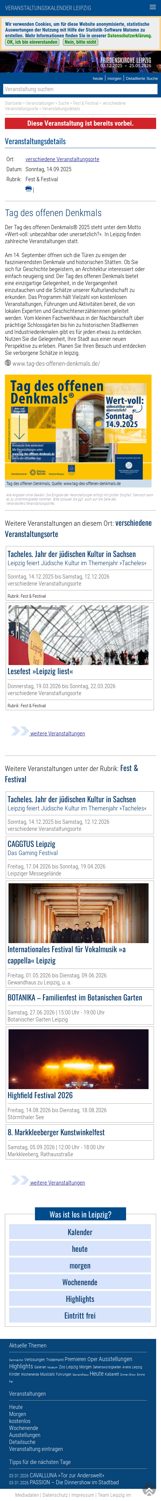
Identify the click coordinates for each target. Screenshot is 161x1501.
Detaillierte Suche (142, 78)
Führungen (63, 1374)
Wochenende (30, 1374)
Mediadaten (27, 1495)
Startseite (13, 103)
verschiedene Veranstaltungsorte (62, 159)
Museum (52, 1367)
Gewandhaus (80, 1374)
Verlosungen (34, 1359)
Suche (63, 103)
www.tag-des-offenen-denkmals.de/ (56, 363)
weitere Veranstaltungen (48, 733)
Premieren (75, 1359)
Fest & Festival (85, 103)
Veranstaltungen (40, 103)
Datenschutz (55, 1495)
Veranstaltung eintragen (36, 1448)
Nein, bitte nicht (80, 42)
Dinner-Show (128, 1374)
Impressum (82, 1495)
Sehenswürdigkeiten (107, 1367)
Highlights (21, 1366)
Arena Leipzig (132, 1367)
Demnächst (16, 1360)
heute (98, 78)
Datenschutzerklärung (129, 36)
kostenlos (19, 1421)
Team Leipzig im (114, 1495)
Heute (97, 1373)
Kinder (14, 1374)
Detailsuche (22, 1441)
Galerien (40, 1367)
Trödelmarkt (54, 1360)
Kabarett (112, 1374)
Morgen (85, 1366)
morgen (115, 78)
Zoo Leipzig (68, 1366)
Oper (92, 1359)
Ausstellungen (115, 1359)
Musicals (47, 1374)
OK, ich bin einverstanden (32, 42)
